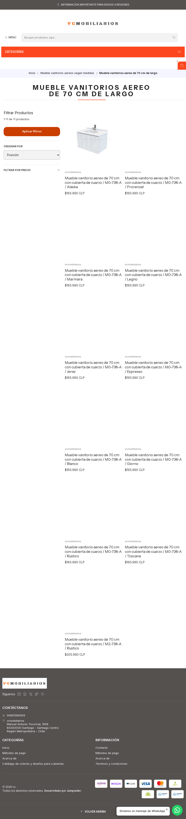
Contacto (101, 747)
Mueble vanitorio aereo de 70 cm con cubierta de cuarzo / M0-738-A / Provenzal (153, 182)
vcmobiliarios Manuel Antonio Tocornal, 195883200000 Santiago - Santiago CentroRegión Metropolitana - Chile (30, 726)
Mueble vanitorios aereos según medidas (67, 73)
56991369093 (13, 715)
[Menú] (10, 37)
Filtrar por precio (32, 170)
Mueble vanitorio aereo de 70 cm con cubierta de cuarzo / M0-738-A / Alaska (93, 182)
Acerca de (9, 758)
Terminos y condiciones (111, 763)
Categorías (93, 52)
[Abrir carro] (182, 66)
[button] (93, 811)
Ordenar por (13, 146)
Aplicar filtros (32, 131)
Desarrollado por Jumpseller (62, 790)
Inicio (32, 73)
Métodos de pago (14, 753)
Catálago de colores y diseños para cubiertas (33, 763)
